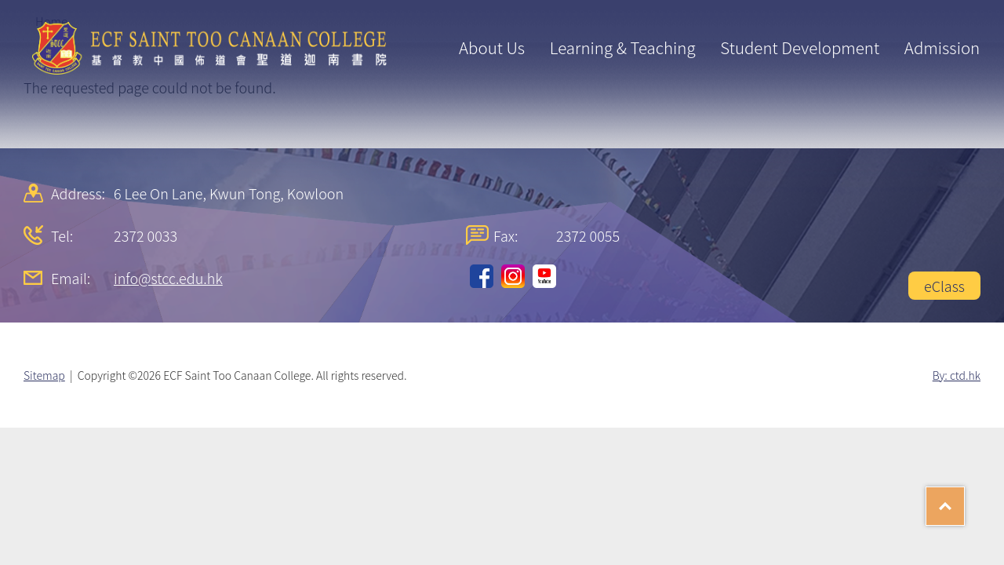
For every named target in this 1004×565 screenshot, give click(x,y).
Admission (942, 47)
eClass (944, 285)
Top (964, 500)
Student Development (799, 47)
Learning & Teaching (623, 47)
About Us (492, 47)
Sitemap (44, 375)
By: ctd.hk (956, 375)
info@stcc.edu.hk (168, 278)
